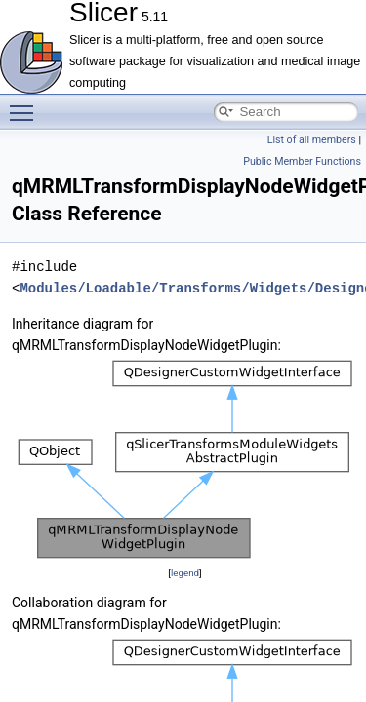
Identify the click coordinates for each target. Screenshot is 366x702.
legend (185, 572)
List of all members (311, 140)
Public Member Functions (302, 161)
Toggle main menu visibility (26, 104)
